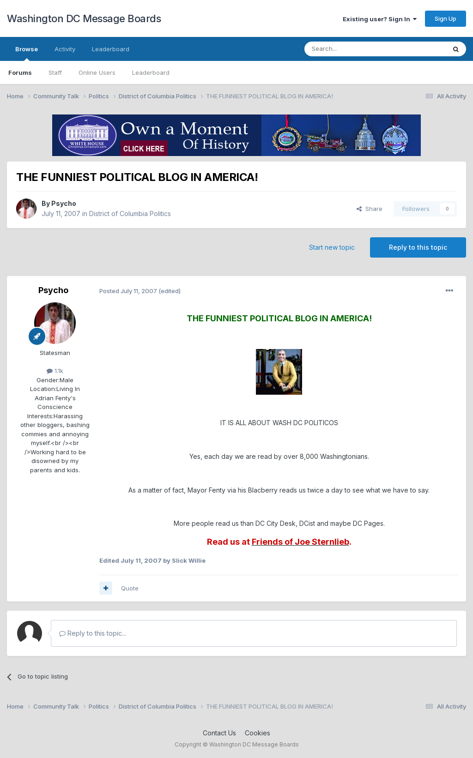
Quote (130, 588)
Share (369, 208)
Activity (65, 49)
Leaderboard (151, 72)
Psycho (63, 203)
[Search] (351, 49)
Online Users (97, 72)
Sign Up (445, 18)
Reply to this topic (418, 247)
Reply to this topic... (92, 633)
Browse (26, 53)
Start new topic (332, 247)
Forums (20, 72)
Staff (55, 72)
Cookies (257, 733)
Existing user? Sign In (380, 19)
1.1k (55, 370)
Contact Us (219, 733)
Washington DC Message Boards (84, 18)
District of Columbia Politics (130, 213)
